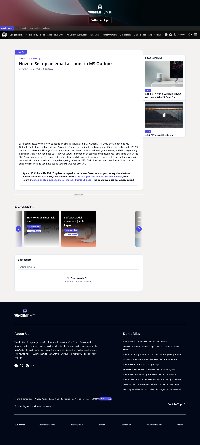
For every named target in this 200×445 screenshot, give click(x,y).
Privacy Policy (41, 399)
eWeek (102, 424)
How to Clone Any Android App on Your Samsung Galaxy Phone (152, 354)
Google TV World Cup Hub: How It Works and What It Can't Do (163, 95)
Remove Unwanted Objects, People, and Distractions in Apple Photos (151, 348)
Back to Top (177, 404)
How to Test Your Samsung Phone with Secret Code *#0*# (149, 374)
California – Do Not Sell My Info (75, 399)
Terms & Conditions (23, 399)
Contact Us (54, 399)
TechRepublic (77, 424)
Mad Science (140, 34)
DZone (180, 424)
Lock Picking (154, 34)
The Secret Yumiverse (76, 34)
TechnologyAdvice (47, 424)
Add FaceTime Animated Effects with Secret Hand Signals (149, 369)
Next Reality (35, 28)
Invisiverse (95, 34)
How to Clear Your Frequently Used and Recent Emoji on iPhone (152, 379)
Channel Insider (154, 424)
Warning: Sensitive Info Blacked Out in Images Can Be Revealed (152, 389)
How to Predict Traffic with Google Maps (141, 364)
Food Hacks (46, 34)
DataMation (126, 424)
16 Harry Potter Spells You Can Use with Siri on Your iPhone (150, 359)
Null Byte (46, 28)
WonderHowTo (7, 28)
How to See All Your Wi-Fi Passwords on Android (145, 341)
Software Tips (100, 20)
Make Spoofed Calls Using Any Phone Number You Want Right (151, 384)
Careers (102, 398)
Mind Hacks (125, 34)
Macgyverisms (110, 34)
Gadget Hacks (21, 28)
